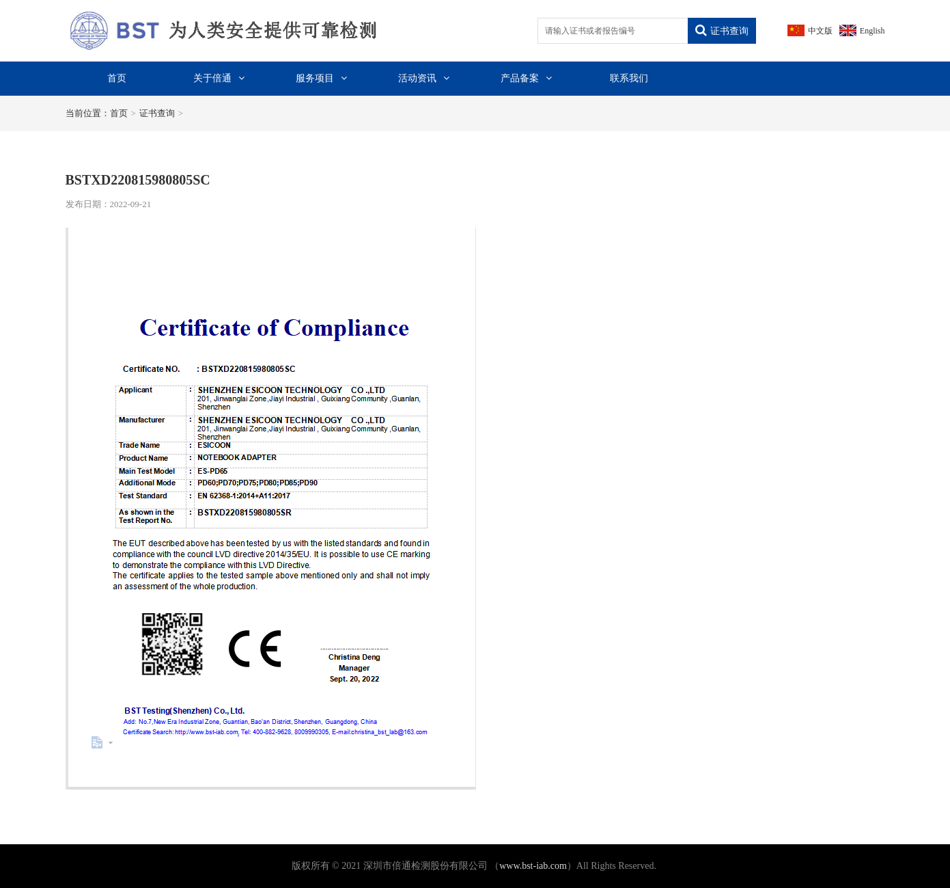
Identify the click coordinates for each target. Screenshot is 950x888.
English (872, 31)
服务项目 (321, 78)
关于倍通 (219, 78)
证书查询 (722, 31)
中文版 (820, 31)
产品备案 (526, 78)
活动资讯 (423, 78)
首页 (116, 78)
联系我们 (629, 78)
